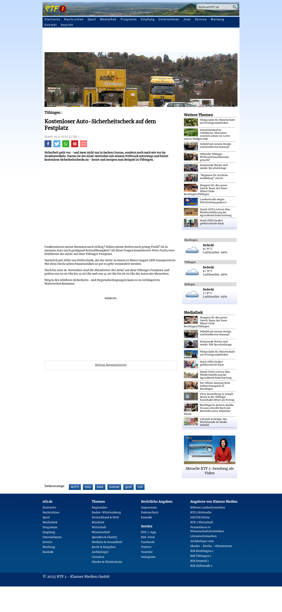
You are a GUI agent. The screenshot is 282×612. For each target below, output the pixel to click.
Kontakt (50, 25)
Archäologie (100, 552)
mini (88, 487)
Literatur (98, 557)
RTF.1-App (148, 532)
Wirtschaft (99, 527)
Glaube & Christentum (107, 562)
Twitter (146, 547)
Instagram (148, 557)
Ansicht (67, 25)
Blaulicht (98, 522)
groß (128, 487)
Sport (92, 19)
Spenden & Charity (104, 537)
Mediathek (108, 19)
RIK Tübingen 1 (200, 556)
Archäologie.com (202, 541)
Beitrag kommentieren (111, 365)
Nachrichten (74, 19)
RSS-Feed (148, 537)
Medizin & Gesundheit (107, 542)
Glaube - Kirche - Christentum (211, 546)
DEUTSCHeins (200, 517)
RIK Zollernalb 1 (201, 566)
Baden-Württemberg (106, 512)
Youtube (147, 552)
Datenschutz (149, 512)
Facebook (147, 542)
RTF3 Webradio (201, 512)
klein (100, 487)
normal (114, 487)
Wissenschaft (101, 532)
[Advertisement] (163, 41)
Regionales (99, 507)
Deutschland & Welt (105, 517)
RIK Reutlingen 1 (201, 551)
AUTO (75, 487)
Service (201, 19)
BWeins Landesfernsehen (207, 507)
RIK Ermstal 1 (199, 561)
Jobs (187, 19)
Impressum (149, 507)
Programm (129, 19)
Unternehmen (168, 19)
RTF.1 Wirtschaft (201, 522)
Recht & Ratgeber (104, 547)
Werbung (217, 19)
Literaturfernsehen (203, 536)
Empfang (148, 19)
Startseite (52, 19)
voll (140, 487)
